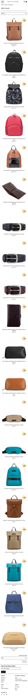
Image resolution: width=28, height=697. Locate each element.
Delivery (2, 679)
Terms (2, 682)
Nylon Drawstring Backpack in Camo (14, 106)
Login (16, 677)
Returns (2, 680)
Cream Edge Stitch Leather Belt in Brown (14, 297)
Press (16, 689)
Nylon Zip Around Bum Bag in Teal (14, 456)
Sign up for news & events (8, 666)
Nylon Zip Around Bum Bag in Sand (14, 425)
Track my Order (18, 679)
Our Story (17, 686)
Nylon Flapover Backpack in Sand (14, 552)
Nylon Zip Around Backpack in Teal (14, 488)
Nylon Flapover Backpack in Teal (14, 584)
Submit (24, 661)
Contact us (3, 677)
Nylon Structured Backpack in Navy (14, 615)
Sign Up (3, 671)
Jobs (16, 688)
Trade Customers (4, 688)
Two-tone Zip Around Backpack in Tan (14, 170)
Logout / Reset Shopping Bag (21, 680)
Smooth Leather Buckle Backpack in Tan (14, 520)
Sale (2, 686)
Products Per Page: (23, 655)
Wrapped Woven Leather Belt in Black (14, 234)
